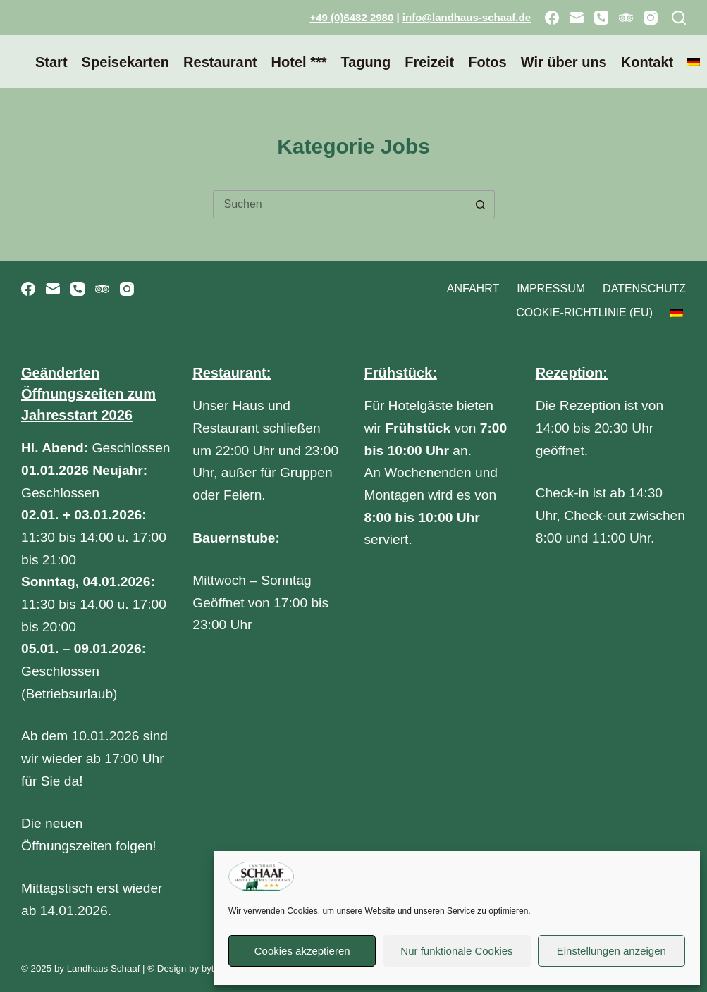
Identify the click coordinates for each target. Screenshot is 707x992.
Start (51, 62)
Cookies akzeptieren (302, 951)
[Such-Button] (481, 204)
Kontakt (647, 62)
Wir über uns (564, 62)
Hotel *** (299, 62)
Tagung (365, 62)
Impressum (551, 288)
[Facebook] (552, 18)
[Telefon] (601, 18)
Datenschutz (644, 288)
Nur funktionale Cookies (456, 951)
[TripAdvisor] (626, 18)
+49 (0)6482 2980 (351, 17)
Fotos (487, 62)
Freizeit (429, 62)
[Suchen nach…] (340, 204)
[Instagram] (651, 18)
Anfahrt (473, 288)
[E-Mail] (577, 18)
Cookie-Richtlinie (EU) (584, 312)
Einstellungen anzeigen (611, 951)
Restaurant (220, 62)
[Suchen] (679, 18)
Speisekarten (126, 62)
